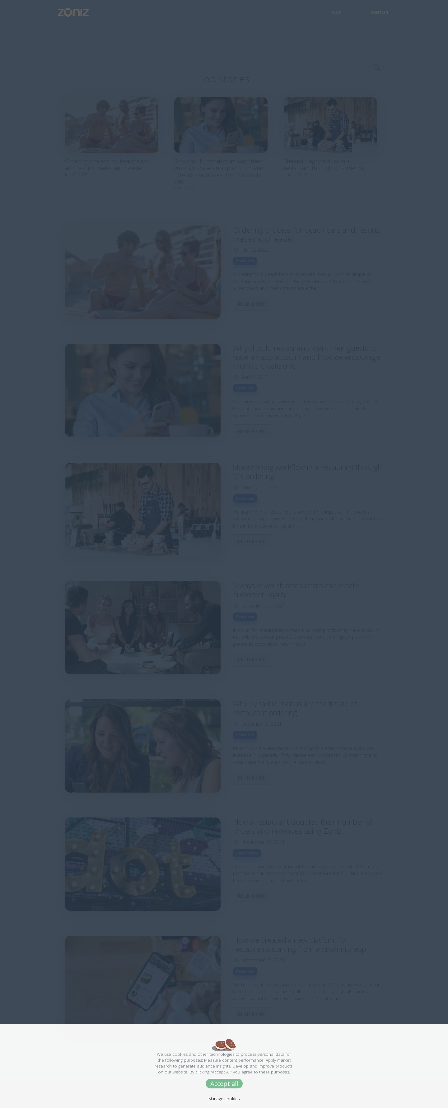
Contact (380, 12)
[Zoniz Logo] (68, 12)
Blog (352, 12)
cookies (180, 1054)
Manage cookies (224, 1098)
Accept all (224, 1083)
